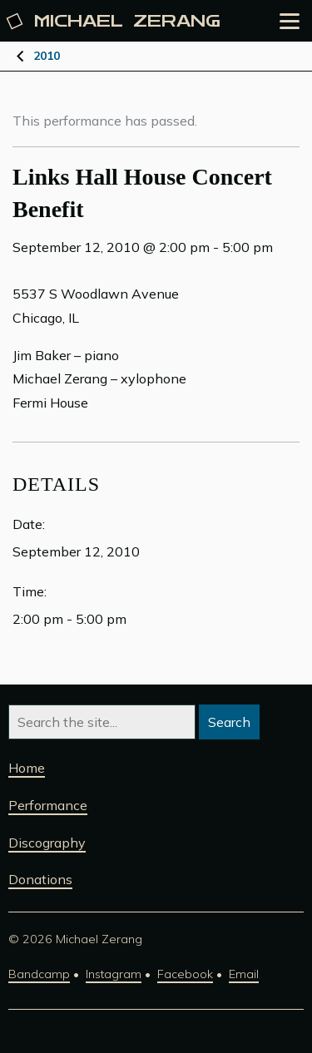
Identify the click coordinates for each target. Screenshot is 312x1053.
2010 (46, 55)
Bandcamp (39, 973)
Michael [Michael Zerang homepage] (114, 21)
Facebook (185, 973)
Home (26, 767)
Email (244, 973)
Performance (47, 805)
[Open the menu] (289, 21)
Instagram (113, 973)
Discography (47, 842)
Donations (40, 879)
